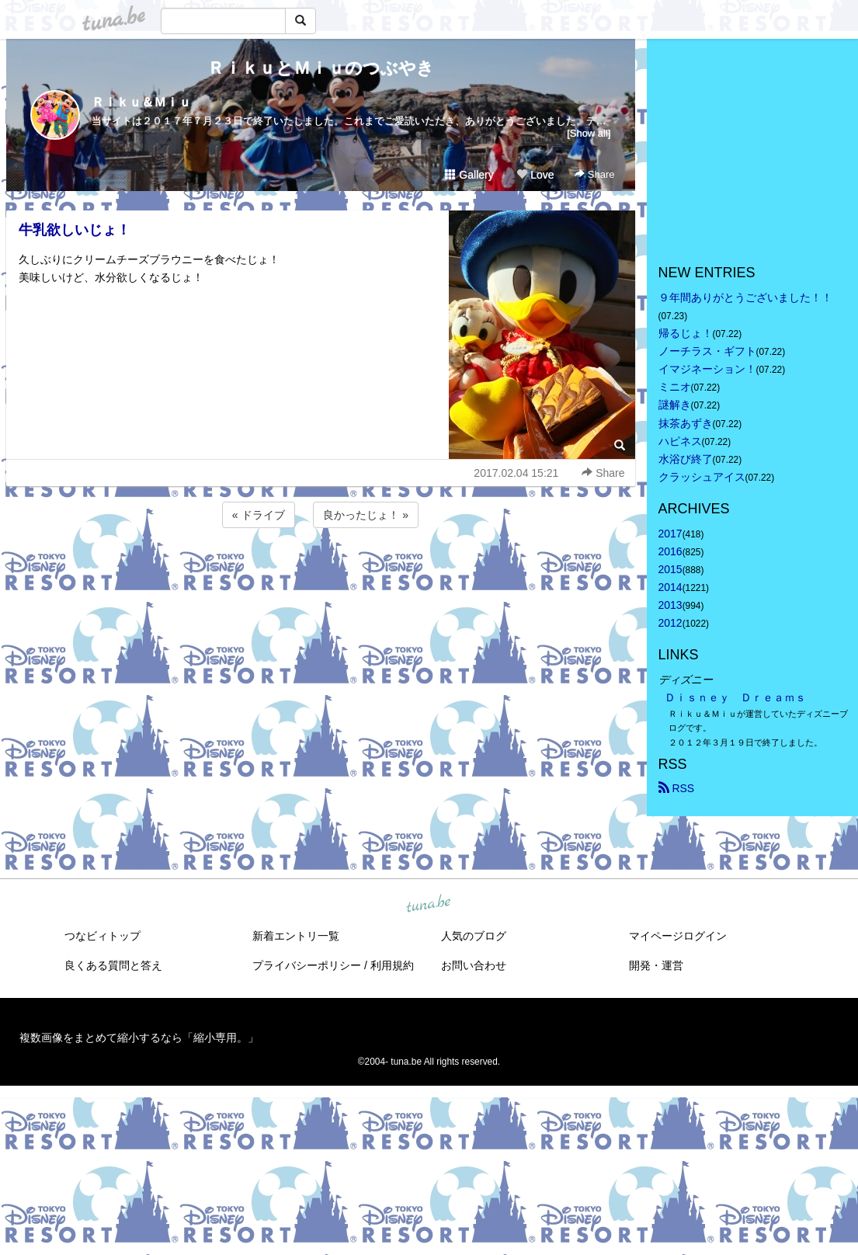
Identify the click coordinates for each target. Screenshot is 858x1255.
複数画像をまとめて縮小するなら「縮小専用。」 (139, 1037)
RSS (676, 788)
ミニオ (674, 387)
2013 (670, 605)
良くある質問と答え (113, 965)
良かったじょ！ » (365, 515)
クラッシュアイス (701, 477)
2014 (670, 587)
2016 (670, 551)
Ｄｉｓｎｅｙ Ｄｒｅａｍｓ (735, 697)
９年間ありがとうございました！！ (745, 297)
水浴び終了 (685, 459)
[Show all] (588, 133)
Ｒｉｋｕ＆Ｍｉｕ (141, 102)
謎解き (674, 404)
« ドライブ (258, 515)
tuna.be (429, 904)
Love (535, 175)
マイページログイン (678, 936)
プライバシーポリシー (306, 965)
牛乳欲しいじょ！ (74, 230)
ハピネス (680, 441)
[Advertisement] (320, 573)
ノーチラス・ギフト (707, 351)
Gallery (469, 175)
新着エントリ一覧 (295, 936)
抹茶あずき (685, 423)
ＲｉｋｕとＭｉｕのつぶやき (320, 68)
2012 (670, 623)
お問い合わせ (473, 965)
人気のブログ (473, 936)
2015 (670, 569)
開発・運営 (656, 965)
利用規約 (392, 965)
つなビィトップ (102, 936)
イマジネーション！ (707, 369)
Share (594, 174)
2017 (670, 533)
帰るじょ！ (685, 333)
